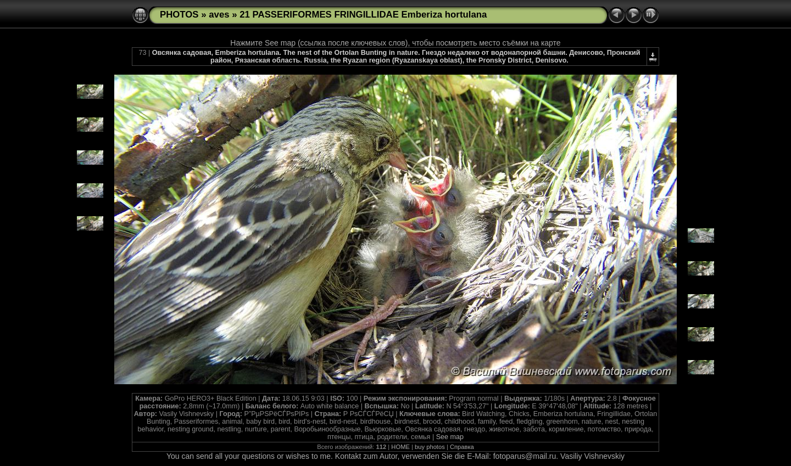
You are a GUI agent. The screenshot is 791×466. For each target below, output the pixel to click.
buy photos (430, 446)
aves (219, 14)
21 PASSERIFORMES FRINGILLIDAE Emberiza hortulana (363, 14)
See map (450, 437)
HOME (400, 446)
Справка (462, 446)
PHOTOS (179, 14)
